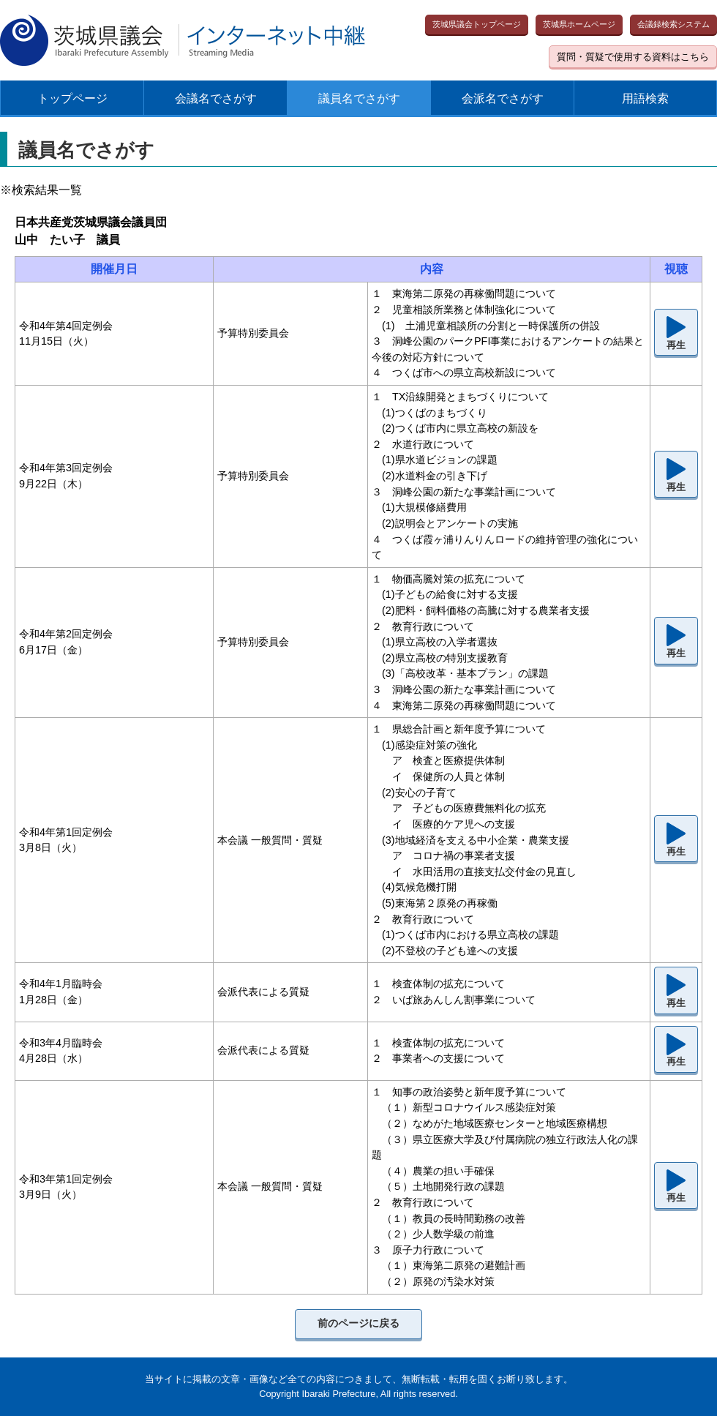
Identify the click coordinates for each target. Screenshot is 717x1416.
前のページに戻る (358, 1323)
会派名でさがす (503, 98)
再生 (676, 345)
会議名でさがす (216, 98)
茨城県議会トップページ (476, 24)
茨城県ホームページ (579, 24)
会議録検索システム (673, 24)
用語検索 (645, 98)
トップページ (72, 98)
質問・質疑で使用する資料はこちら (633, 56)
